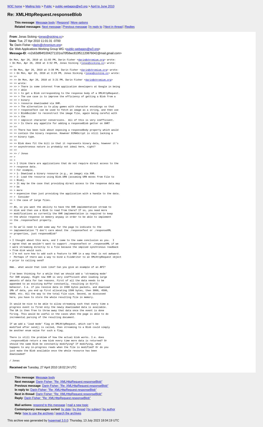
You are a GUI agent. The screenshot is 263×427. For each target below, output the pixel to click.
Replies (130, 26)
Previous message (75, 26)
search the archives (68, 413)
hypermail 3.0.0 (58, 420)
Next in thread (113, 26)
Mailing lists (33, 6)
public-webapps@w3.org (71, 6)
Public (48, 6)
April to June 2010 (102, 6)
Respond (63, 22)
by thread (79, 409)
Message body (45, 22)
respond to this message (49, 405)
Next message (51, 26)
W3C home (14, 6)
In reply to (95, 26)
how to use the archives (38, 413)
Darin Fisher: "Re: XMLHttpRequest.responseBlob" (69, 381)
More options (79, 22)
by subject (94, 409)
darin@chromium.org (47, 45)
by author (109, 409)
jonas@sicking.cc (50, 36)
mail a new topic (78, 405)
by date (66, 409)
